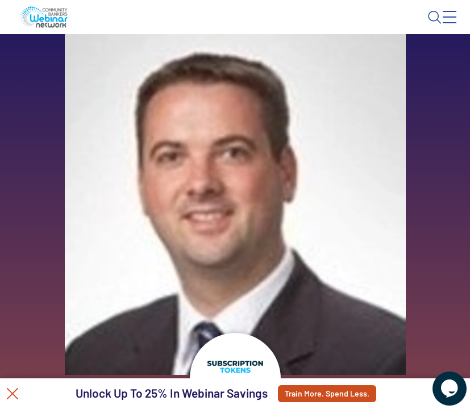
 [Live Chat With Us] (439, 381)
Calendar (204, 60)
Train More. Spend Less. (335, 393)
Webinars (148, 60)
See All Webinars (100, 210)
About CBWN (359, 26)
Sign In (436, 26)
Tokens (255, 60)
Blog (293, 26)
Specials (305, 60)
